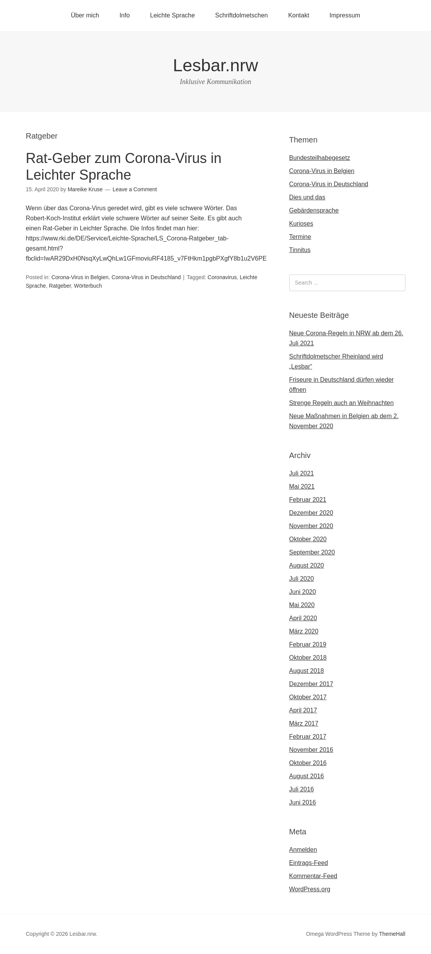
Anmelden (303, 849)
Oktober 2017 (308, 697)
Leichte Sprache (172, 15)
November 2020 (311, 526)
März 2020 (304, 631)
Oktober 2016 (308, 763)
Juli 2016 (301, 789)
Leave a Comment (135, 189)
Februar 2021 (307, 499)
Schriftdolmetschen (241, 15)
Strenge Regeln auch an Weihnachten (341, 403)
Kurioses (301, 223)
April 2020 (303, 618)
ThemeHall (392, 934)
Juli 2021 (301, 473)
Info (124, 15)
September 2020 (312, 552)
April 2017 (303, 710)
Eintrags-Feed (308, 863)
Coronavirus (222, 277)
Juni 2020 (302, 592)
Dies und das (307, 197)
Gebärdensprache (314, 210)
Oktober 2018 (308, 657)
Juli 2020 (301, 578)
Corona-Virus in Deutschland (146, 277)
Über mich (85, 15)
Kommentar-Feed (313, 876)
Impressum (345, 15)
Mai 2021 (302, 486)
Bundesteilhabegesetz (319, 157)
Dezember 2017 (311, 684)
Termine (300, 236)
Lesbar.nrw (215, 65)
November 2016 (311, 749)
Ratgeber (60, 286)
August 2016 (306, 776)
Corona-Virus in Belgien (80, 277)
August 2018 (306, 670)
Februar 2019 (307, 644)
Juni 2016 (302, 802)
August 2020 (306, 565)
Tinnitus (300, 250)
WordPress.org (309, 889)
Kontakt (298, 15)
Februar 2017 (307, 736)
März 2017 (304, 723)
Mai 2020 (302, 605)
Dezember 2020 (311, 513)
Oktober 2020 (308, 539)
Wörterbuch (88, 286)
